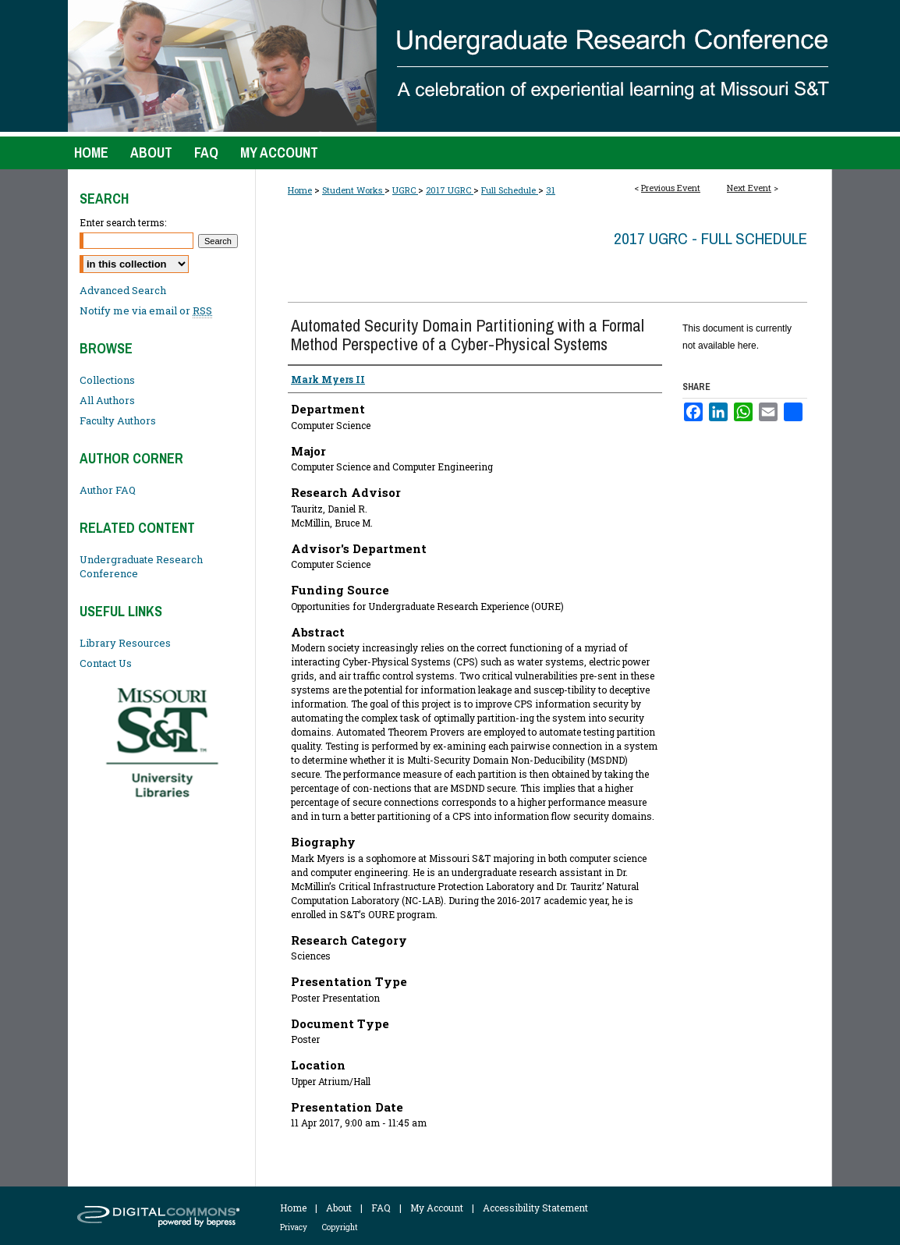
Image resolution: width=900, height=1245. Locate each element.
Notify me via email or (146, 310)
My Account (436, 1207)
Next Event (749, 187)
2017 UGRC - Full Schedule (710, 238)
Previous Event (670, 187)
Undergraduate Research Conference (141, 566)
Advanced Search (123, 290)
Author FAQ (108, 490)
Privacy (293, 1227)
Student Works (353, 190)
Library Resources (125, 643)
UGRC (405, 190)
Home (300, 190)
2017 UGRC (449, 190)
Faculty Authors (118, 420)
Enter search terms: (123, 222)
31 (550, 190)
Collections (107, 380)
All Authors (107, 400)
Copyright (340, 1227)
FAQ (381, 1207)
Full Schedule (509, 190)
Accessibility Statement (535, 1207)
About (339, 1207)
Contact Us (106, 663)
